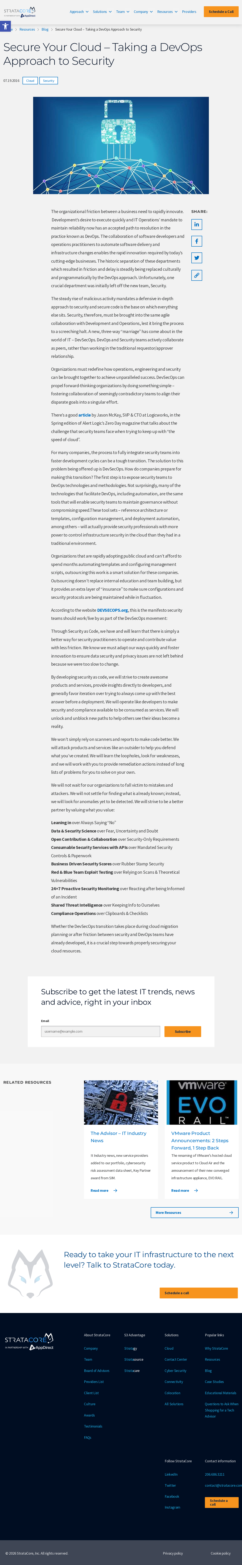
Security (48, 81)
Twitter (170, 1484)
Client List (91, 1392)
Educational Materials (221, 1392)
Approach (77, 11)
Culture (89, 1403)
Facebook (172, 1495)
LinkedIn (171, 1473)
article (84, 415)
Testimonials (93, 1425)
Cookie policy (220, 1551)
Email (45, 1021)
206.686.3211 (214, 1473)
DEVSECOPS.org (112, 610)
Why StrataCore (216, 1348)
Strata (130, 1348)
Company (141, 11)
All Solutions (174, 1403)
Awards (89, 1414)
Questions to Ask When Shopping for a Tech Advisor (220, 1409)
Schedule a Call (221, 11)
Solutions (100, 11)
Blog (45, 29)
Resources (165, 11)
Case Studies (214, 1381)
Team (120, 11)
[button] (5, 26)
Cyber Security (175, 1370)
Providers (189, 11)
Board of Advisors (97, 1370)
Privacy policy (173, 1551)
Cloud (30, 81)
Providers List (94, 1381)
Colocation (173, 1392)
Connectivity (174, 1381)
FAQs (88, 1436)
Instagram (172, 1506)
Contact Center (176, 1359)
